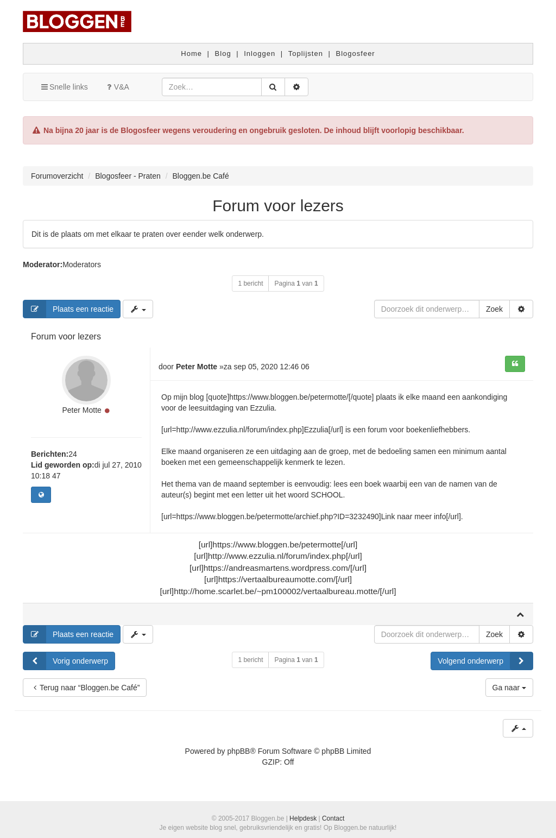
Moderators (81, 264)
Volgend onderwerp (485, 661)
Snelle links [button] (64, 87)
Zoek (494, 309)
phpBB (238, 751)
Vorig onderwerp (65, 661)
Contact (333, 818)
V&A (116, 87)
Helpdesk (303, 818)
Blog (223, 53)
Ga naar (509, 687)
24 (72, 454)
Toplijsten (305, 53)
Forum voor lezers (278, 206)
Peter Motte (81, 410)
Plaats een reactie (68, 309)
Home (191, 53)
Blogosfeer (355, 53)
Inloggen (259, 53)
